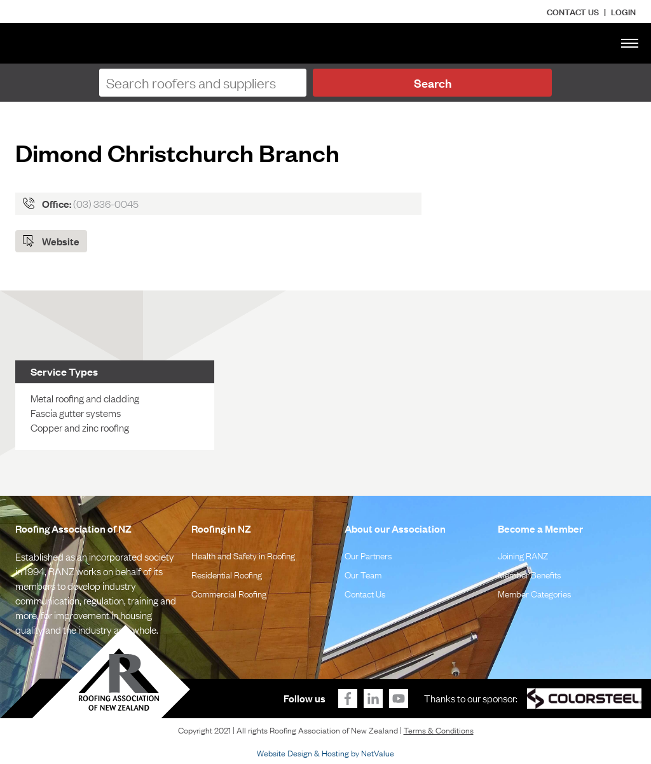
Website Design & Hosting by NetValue (325, 752)
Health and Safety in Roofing (243, 555)
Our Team (363, 574)
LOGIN (623, 11)
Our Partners (368, 555)
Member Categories (534, 593)
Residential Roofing (226, 574)
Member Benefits (529, 574)
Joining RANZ (523, 555)
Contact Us (573, 11)
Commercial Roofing (228, 593)
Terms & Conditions (439, 729)
